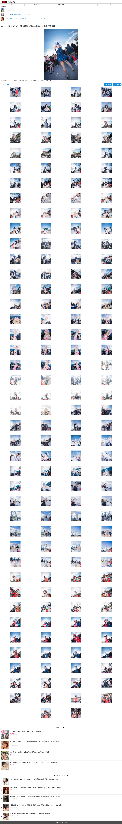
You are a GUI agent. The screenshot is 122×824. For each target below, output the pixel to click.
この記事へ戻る (5, 84)
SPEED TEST (61, 4)
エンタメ (85, 4)
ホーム (12, 4)
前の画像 (108, 84)
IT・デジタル (36, 4)
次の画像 (116, 84)
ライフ (109, 4)
